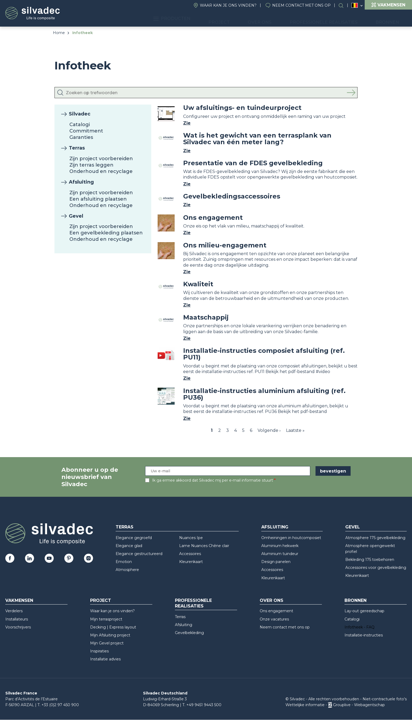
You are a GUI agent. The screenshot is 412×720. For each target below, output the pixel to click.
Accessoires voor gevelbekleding (375, 567)
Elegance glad (129, 545)
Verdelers (14, 611)
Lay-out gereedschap (364, 611)
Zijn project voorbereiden (101, 159)
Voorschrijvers (18, 627)
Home (59, 32)
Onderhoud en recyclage (101, 171)
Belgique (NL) (355, 5)
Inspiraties (99, 651)
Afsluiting (81, 182)
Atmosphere (127, 569)
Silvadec (79, 114)
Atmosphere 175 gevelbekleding (375, 537)
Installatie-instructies (363, 635)
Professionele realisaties (336, 18)
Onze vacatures (274, 619)
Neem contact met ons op (301, 5)
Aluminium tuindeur (279, 553)
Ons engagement (276, 611)
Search (344, 5)
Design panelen (276, 561)
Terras (77, 148)
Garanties (81, 137)
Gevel (76, 216)
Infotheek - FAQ (359, 627)
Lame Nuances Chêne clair (204, 545)
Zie (187, 123)
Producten (208, 18)
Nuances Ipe (191, 537)
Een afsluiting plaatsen (98, 199)
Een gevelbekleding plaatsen (106, 233)
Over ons (280, 18)
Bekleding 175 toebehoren (369, 559)
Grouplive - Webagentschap (359, 704)
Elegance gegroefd (134, 537)
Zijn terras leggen (91, 165)
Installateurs (16, 619)
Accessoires (190, 553)
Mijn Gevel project (107, 643)
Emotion (124, 561)
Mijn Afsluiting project (110, 635)
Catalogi (79, 124)
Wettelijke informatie (305, 704)
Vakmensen (19, 600)
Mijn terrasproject (106, 619)
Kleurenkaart (191, 561)
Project (247, 18)
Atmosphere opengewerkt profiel (370, 548)
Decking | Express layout (113, 627)
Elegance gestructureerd (139, 553)
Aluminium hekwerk (280, 545)
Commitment (86, 131)
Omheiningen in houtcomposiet (291, 537)
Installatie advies (105, 659)
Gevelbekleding (189, 632)
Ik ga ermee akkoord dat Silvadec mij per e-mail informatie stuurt (212, 480)
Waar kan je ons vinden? (228, 5)
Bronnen (392, 18)
